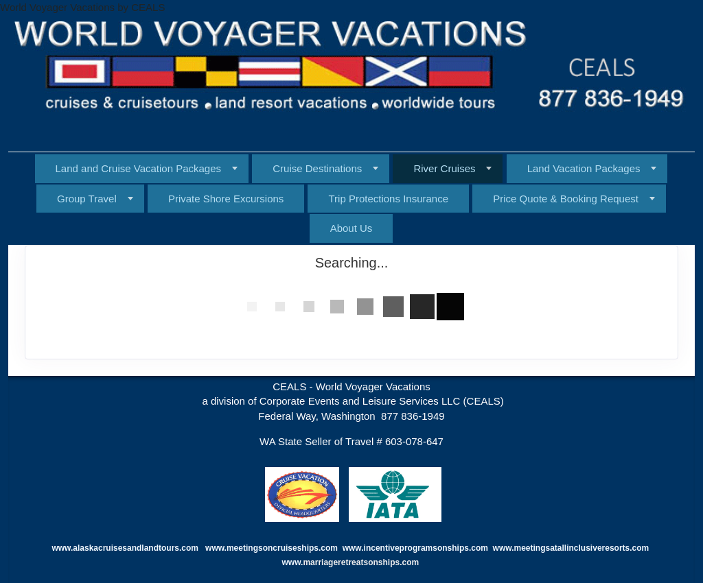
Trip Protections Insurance (388, 198)
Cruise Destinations (317, 168)
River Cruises (444, 168)
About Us (351, 228)
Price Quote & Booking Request (565, 198)
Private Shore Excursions (226, 198)
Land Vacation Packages (584, 168)
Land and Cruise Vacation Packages (139, 168)
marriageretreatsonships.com (362, 562)
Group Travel (87, 198)
